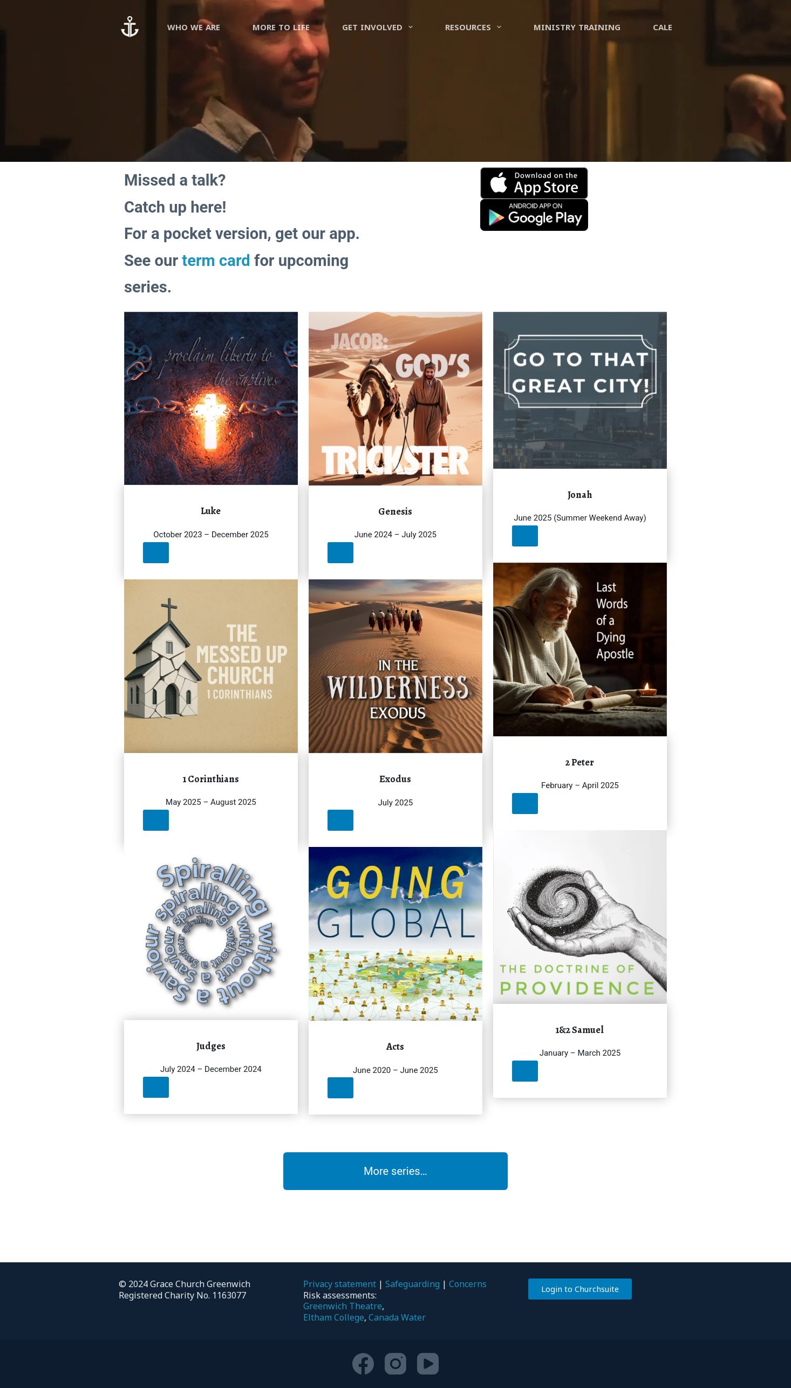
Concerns (468, 1284)
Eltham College (333, 1317)
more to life (281, 27)
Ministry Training (577, 27)
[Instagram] (395, 1364)
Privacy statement (339, 1284)
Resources (475, 26)
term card (216, 260)
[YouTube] (428, 1364)
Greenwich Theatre (342, 1306)
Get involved (379, 26)
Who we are (193, 27)
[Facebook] (363, 1364)
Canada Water (397, 1317)
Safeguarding (412, 1284)
